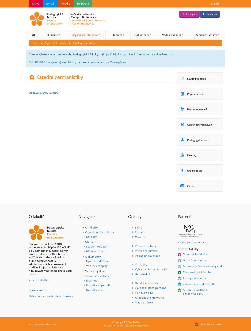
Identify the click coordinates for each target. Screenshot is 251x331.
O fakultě (53, 35)
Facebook (210, 14)
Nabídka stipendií (98, 285)
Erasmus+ (92, 280)
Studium (118, 35)
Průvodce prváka (146, 251)
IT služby (141, 264)
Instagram (189, 14)
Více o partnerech (191, 242)
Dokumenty (142, 35)
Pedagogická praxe (147, 255)
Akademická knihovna (149, 297)
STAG (35, 3)
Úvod (35, 43)
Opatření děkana (97, 261)
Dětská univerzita (147, 283)
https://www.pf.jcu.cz (115, 62)
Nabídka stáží (95, 290)
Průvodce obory (145, 246)
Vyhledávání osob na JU (151, 269)
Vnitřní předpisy (97, 266)
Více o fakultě (39, 280)
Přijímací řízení (96, 251)
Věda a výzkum (172, 35)
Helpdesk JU (143, 274)
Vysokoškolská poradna (150, 288)
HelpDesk (83, 3)
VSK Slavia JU (144, 292)
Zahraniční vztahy (207, 35)
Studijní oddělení (97, 246)
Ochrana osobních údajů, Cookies (51, 296)
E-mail (50, 3)
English (214, 3)
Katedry (91, 236)
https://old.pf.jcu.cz (115, 54)
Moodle (65, 3)
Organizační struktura (86, 35)
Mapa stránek (144, 302)
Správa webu (37, 290)
